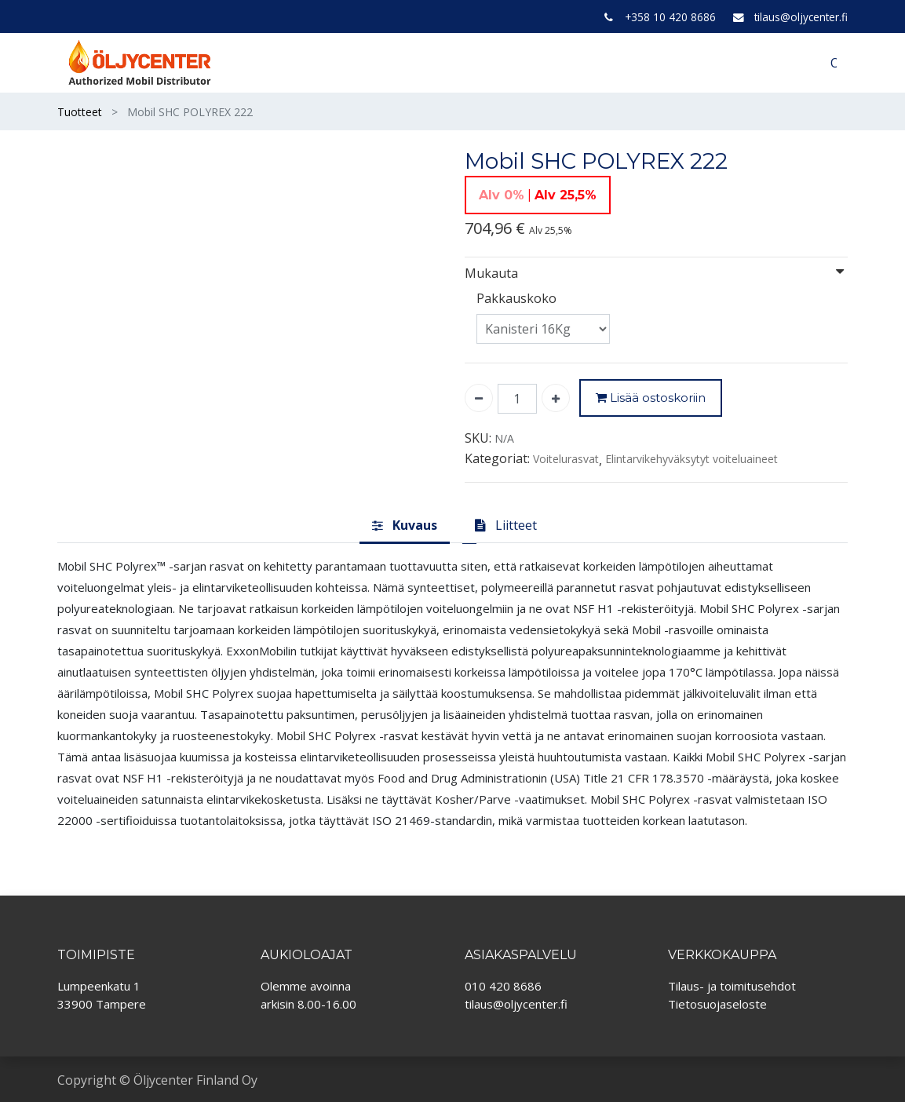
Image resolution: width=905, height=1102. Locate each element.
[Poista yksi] (479, 398)
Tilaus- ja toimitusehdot (732, 986)
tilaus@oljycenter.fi (801, 16)
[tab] (404, 526)
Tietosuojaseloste (717, 1004)
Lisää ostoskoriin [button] (651, 398)
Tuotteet (79, 111)
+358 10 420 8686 (670, 16)
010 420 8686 (503, 986)
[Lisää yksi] (556, 398)
